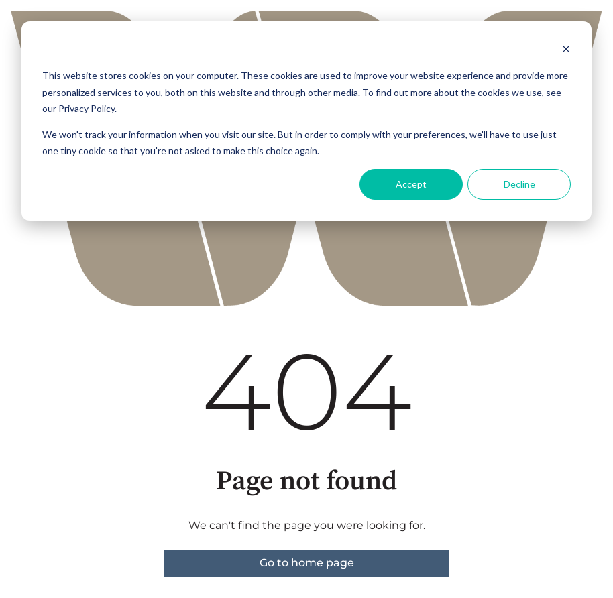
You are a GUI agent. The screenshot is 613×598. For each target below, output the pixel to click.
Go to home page (307, 562)
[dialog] (306, 121)
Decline (519, 184)
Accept (411, 184)
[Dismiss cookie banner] (566, 50)
